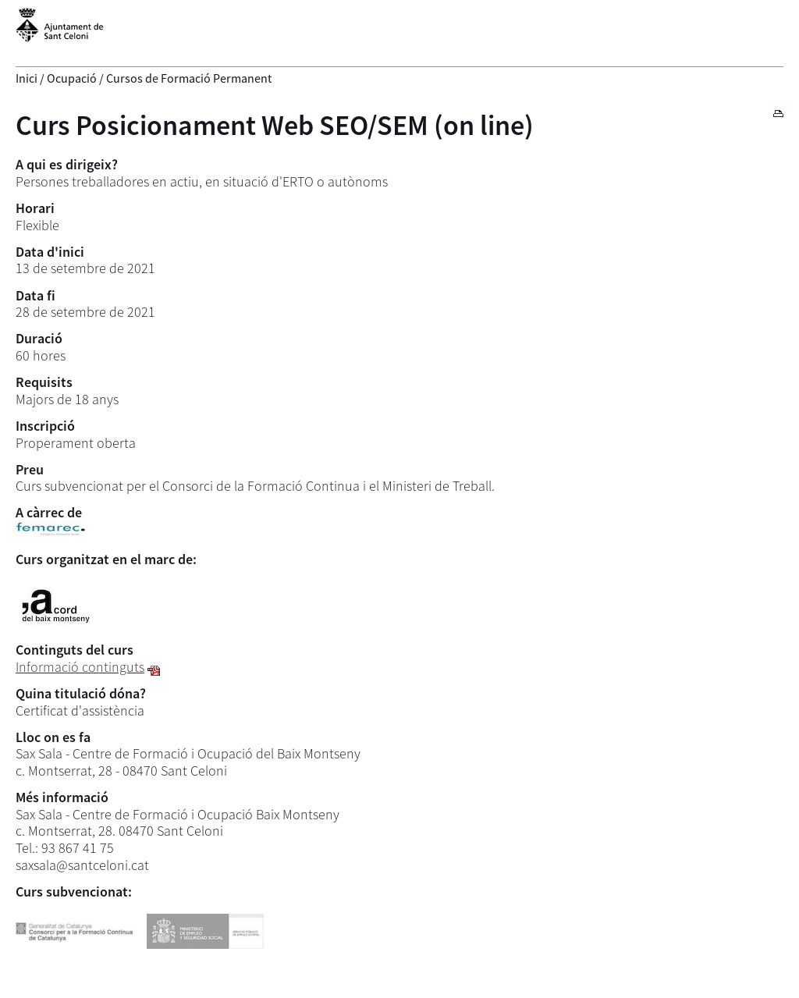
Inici (26, 78)
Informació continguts (80, 667)
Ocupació (72, 78)
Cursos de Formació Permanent (189, 78)
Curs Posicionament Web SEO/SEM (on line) (275, 125)
